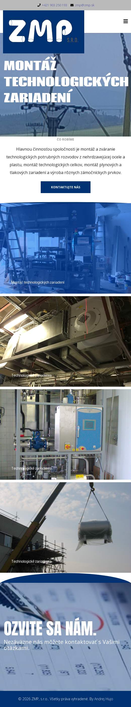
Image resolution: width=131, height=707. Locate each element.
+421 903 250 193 (54, 5)
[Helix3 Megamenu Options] (125, 21)
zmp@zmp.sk (84, 5)
